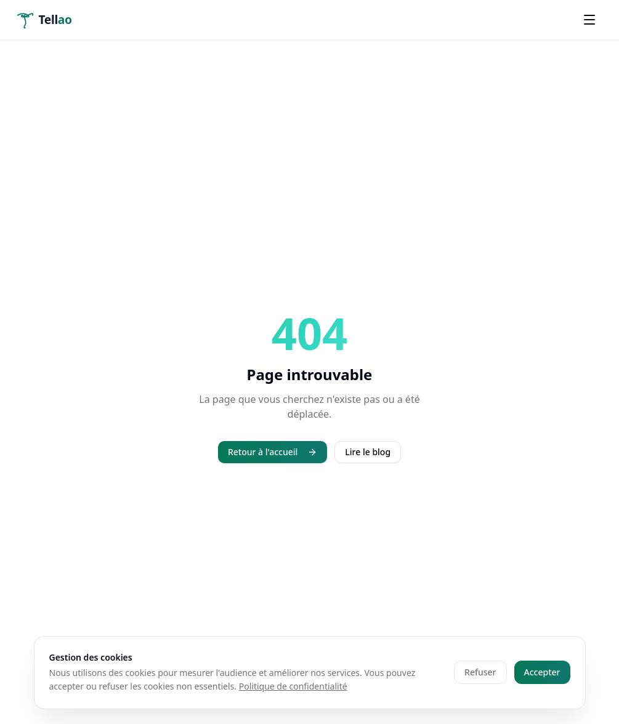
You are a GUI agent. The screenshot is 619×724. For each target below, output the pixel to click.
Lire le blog (367, 452)
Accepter (542, 672)
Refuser (480, 672)
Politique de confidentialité (293, 686)
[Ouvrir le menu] (589, 19)
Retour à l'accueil (272, 452)
